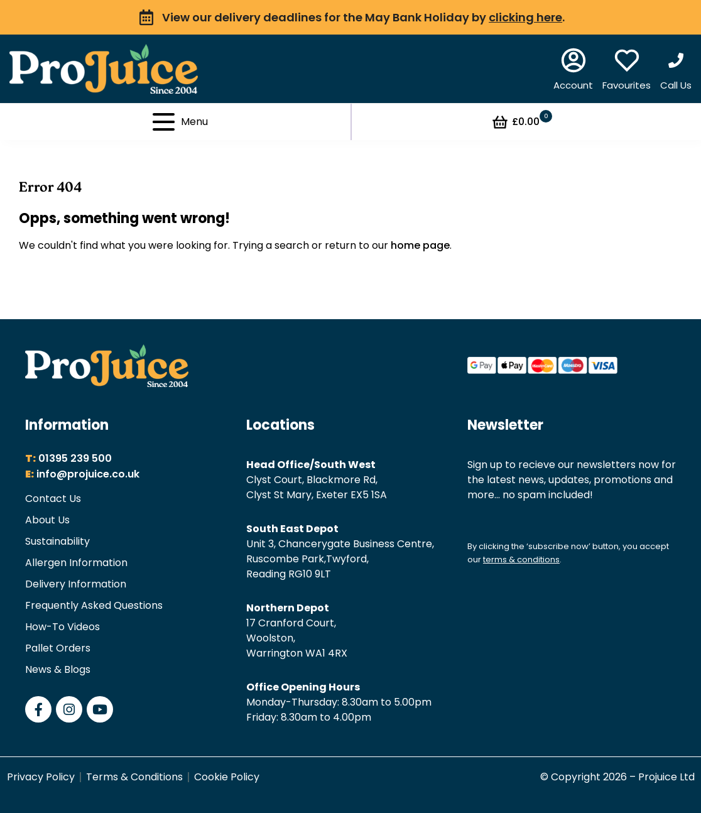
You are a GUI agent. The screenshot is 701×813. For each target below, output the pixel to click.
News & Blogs (57, 669)
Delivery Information (75, 584)
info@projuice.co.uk (87, 474)
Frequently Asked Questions (94, 605)
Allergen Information (76, 562)
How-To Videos (62, 626)
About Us (47, 520)
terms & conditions (521, 559)
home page (420, 245)
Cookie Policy (226, 777)
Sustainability (57, 541)
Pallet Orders (57, 648)
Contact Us (53, 498)
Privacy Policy (41, 777)
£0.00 (521, 122)
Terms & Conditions (134, 777)
